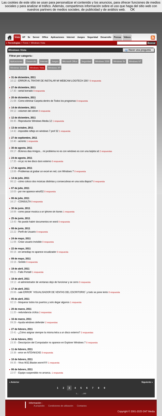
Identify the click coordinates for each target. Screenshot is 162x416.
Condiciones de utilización (60, 406)
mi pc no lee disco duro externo (34, 161)
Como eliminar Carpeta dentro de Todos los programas (47, 101)
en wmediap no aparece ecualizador (37, 252)
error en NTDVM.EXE (29, 352)
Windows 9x (119, 61)
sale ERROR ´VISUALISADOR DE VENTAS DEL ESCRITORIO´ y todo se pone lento (63, 292)
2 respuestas (106, 151)
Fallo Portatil (25, 272)
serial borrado (25, 90)
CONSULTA (24, 201)
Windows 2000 (102, 61)
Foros (25, 43)
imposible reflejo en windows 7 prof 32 (38, 131)
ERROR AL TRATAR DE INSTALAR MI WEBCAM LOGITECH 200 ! (53, 80)
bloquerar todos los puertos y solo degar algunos (44, 302)
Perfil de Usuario (27, 231)
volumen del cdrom (28, 111)
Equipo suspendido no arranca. (34, 372)
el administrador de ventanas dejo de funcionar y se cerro (48, 282)
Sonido (22, 262)
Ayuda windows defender (31, 322)
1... (77, 393)
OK (132, 9)
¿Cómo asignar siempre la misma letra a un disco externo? (49, 332)
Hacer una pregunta (138, 50)
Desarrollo (31, 61)
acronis (22, 141)
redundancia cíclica (28, 312)
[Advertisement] (81, 22)
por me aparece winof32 (31, 191)
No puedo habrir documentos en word (38, 221)
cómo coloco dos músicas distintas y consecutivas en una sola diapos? (55, 181)
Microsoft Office (69, 61)
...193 (84, 393)
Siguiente (147, 382)
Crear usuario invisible (30, 241)
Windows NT (135, 61)
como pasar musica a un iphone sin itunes (40, 211)
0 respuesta (95, 81)
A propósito (39, 406)
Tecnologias (14, 43)
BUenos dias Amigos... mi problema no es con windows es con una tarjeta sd (58, 151)
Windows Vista (37, 68)
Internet (43, 61)
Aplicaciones (16, 61)
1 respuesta (58, 121)
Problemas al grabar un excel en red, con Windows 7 (46, 171)
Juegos (54, 61)
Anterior (14, 382)
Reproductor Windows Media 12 (35, 121)
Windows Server (18, 68)
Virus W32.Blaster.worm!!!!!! (32, 362)
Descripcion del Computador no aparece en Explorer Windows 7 (52, 342)
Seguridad (86, 61)
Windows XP (54, 68)
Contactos (82, 406)
